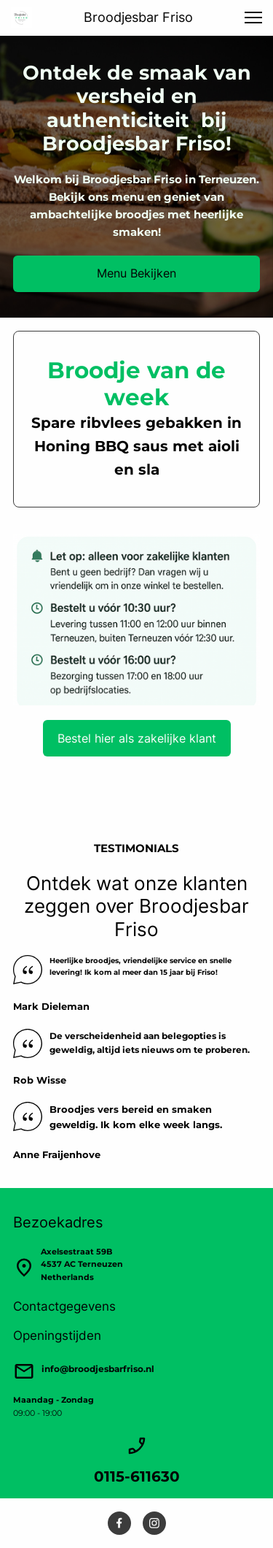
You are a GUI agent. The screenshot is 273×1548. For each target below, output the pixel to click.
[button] (253, 17)
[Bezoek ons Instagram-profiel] (154, 1523)
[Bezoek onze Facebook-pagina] (119, 1523)
